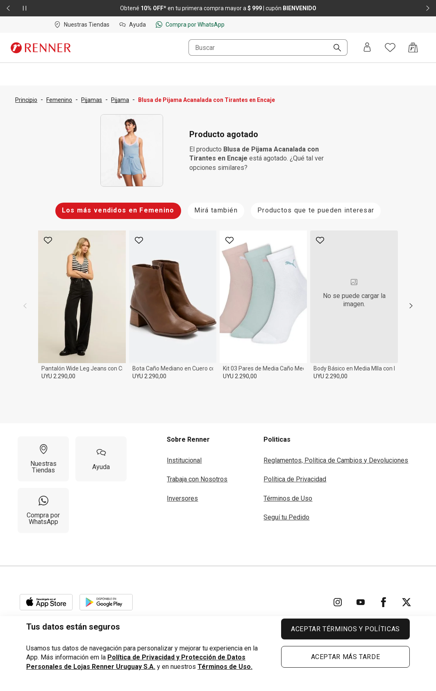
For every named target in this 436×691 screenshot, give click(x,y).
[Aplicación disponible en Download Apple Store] (46, 602)
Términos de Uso (287, 498)
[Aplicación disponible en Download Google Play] (106, 602)
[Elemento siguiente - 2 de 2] (428, 8)
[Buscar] (334, 48)
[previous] (25, 306)
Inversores (182, 498)
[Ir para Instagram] (337, 602)
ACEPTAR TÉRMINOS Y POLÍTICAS (345, 629)
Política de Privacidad (294, 479)
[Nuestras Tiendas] (43, 458)
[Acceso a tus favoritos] (390, 47)
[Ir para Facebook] (383, 602)
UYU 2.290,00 (58, 376)
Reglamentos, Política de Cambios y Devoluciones (335, 460)
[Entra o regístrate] (367, 47)
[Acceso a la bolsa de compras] (413, 47)
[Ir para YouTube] (360, 602)
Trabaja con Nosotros (197, 479)
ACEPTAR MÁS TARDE (345, 657)
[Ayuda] (101, 458)
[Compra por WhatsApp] (43, 510)
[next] (411, 306)
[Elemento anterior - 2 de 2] (8, 8)
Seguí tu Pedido (286, 517)
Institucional (184, 460)
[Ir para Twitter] (406, 602)
